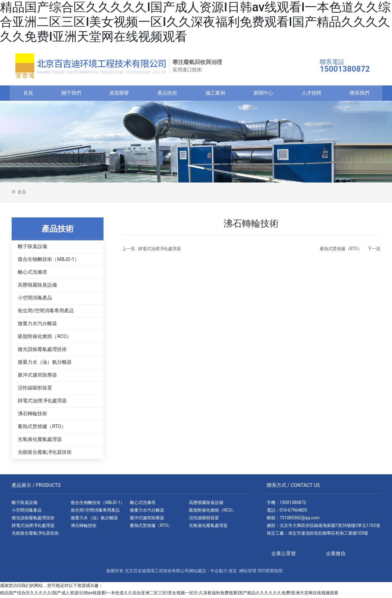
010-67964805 (293, 511)
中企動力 (219, 572)
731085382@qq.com (300, 519)
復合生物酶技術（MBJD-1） (48, 261)
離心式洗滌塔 (32, 273)
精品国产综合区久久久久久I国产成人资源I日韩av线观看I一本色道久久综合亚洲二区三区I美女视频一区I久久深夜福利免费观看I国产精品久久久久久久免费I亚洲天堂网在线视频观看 (195, 22)
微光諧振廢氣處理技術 (42, 351)
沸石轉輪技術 (32, 415)
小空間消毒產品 (35, 299)
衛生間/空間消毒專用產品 (46, 312)
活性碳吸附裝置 (35, 389)
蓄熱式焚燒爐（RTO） (42, 428)
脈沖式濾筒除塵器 (37, 376)
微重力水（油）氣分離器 (45, 364)
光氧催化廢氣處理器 (40, 441)
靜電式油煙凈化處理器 (42, 402)
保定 (232, 572)
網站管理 (247, 572)
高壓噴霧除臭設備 (37, 286)
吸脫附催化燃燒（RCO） (44, 338)
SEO (262, 572)
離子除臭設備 (32, 248)
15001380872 (293, 504)
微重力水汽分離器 (37, 325)
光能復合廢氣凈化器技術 (45, 454)
